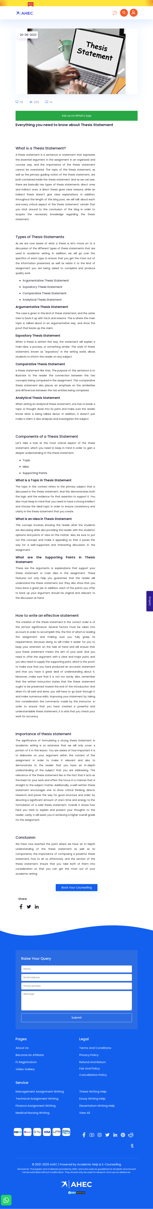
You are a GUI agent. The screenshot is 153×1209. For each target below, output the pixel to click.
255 (34, 102)
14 (48, 102)
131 (19, 102)
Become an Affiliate (30, 1055)
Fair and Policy (89, 1069)
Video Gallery (25, 1069)
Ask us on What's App (76, 116)
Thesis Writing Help (92, 1092)
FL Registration (26, 1062)
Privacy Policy (89, 1055)
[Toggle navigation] (114, 12)
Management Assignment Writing (40, 1092)
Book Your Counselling (76, 888)
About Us (22, 1048)
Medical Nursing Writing (32, 1113)
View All (84, 1113)
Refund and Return (92, 1062)
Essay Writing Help (92, 1099)
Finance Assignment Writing (36, 1106)
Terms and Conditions (95, 1048)
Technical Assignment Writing (37, 1099)
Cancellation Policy (93, 1075)
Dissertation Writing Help (97, 1106)
